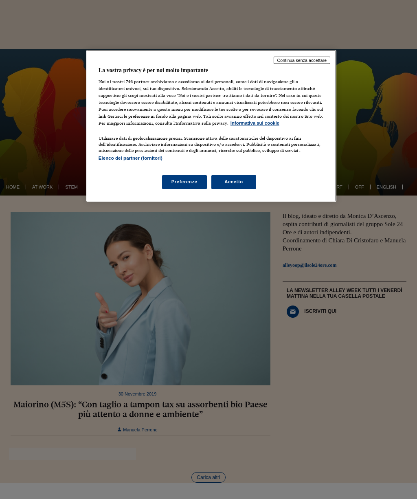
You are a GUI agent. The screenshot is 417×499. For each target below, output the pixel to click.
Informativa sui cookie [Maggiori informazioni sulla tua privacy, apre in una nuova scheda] (254, 123)
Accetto (233, 181)
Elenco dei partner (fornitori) (130, 158)
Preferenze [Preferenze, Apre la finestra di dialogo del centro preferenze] (184, 181)
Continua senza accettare (302, 60)
